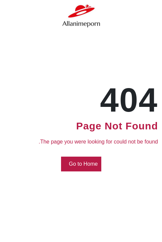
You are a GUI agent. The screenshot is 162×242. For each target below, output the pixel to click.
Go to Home (82, 164)
